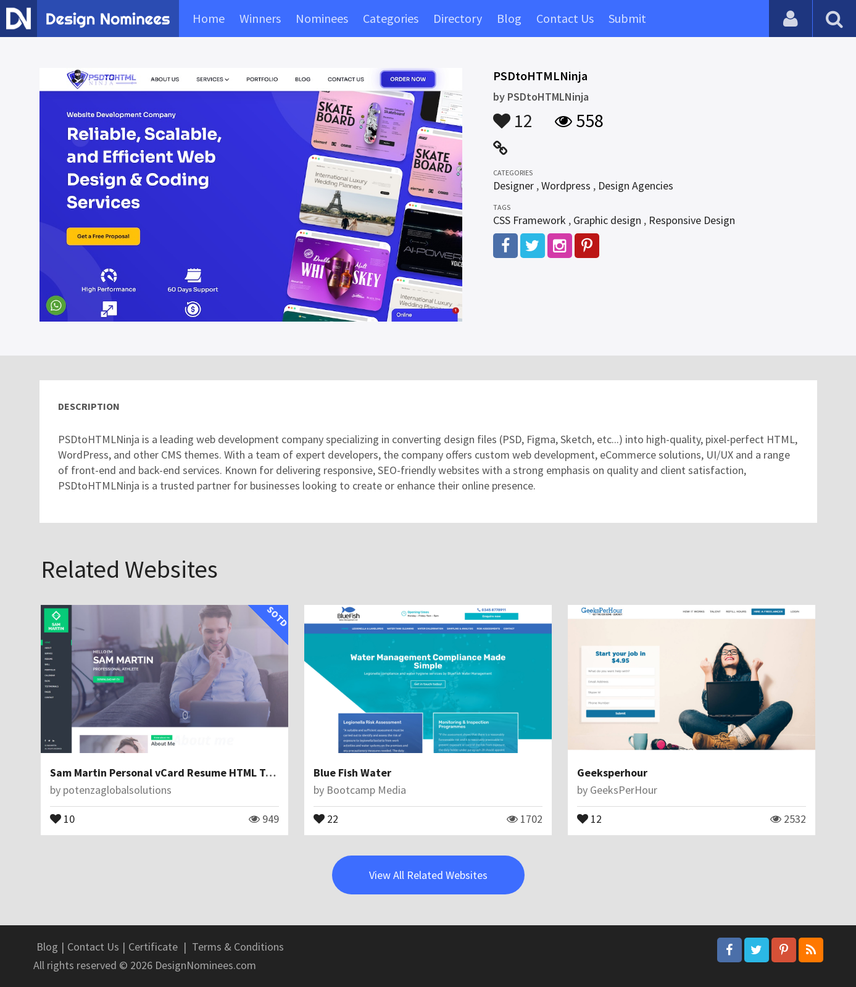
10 (62, 818)
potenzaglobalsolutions (117, 790)
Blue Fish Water (352, 772)
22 (326, 818)
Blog (509, 18)
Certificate (153, 946)
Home (209, 18)
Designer (513, 185)
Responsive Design (692, 220)
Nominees (322, 18)
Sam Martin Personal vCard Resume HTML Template (178, 772)
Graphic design (607, 220)
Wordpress (566, 185)
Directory (457, 18)
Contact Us (565, 18)
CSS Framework (529, 220)
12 (513, 115)
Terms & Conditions (238, 946)
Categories (390, 18)
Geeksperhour (612, 772)
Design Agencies (635, 185)
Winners (260, 18)
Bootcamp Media (366, 790)
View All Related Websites (428, 875)
